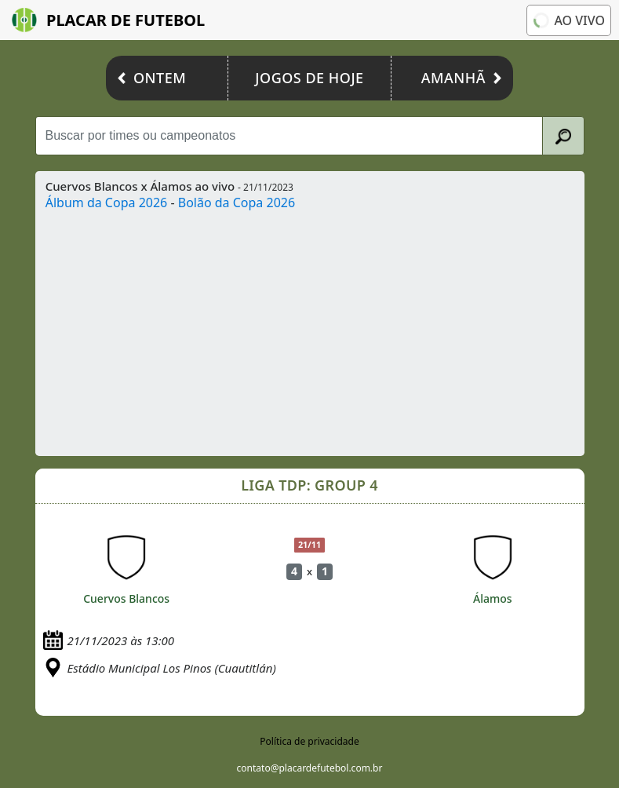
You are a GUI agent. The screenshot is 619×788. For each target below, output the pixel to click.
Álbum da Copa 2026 (107, 202)
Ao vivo (567, 20)
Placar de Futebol (108, 20)
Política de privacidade (309, 741)
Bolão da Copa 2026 (236, 202)
